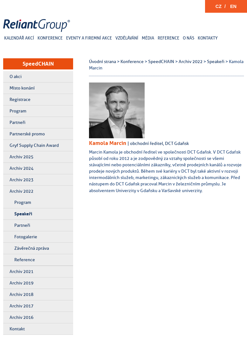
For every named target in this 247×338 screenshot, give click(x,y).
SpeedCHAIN (38, 63)
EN (233, 6)
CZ (219, 6)
